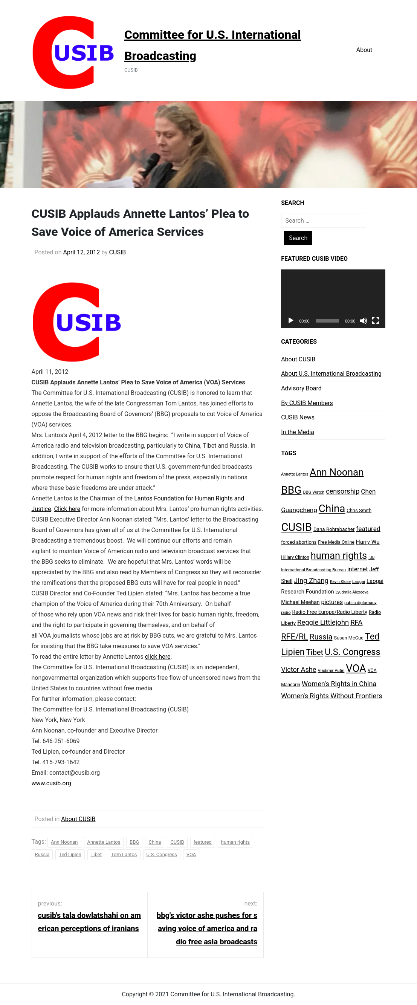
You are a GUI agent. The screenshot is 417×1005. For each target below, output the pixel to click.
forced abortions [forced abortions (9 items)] (298, 542)
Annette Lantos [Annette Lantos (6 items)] (294, 474)
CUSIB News (298, 417)
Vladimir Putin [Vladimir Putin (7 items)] (331, 670)
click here (158, 656)
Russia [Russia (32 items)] (321, 636)
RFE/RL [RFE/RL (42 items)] (294, 636)
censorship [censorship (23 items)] (342, 491)
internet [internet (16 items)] (357, 569)
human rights (235, 842)
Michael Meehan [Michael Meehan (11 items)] (300, 602)
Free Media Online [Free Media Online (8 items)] (336, 542)
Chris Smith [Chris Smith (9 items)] (359, 510)
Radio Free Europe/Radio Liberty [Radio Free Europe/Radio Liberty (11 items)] (329, 612)
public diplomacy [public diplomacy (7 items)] (360, 602)
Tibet (96, 854)
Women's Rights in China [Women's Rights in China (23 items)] (339, 684)
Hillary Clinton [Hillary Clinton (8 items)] (295, 557)
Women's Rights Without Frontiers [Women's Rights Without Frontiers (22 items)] (331, 696)
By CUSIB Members (307, 403)
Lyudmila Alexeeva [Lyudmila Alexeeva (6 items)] (352, 592)
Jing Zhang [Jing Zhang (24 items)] (311, 581)
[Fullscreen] (375, 320)
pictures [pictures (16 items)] (332, 602)
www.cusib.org (51, 783)
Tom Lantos (124, 854)
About (364, 50)
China (154, 842)
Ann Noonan (64, 842)
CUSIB (117, 252)
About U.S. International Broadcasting (331, 373)
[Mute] (363, 320)
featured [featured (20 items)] (368, 528)
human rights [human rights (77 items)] (339, 555)
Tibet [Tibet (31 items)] (314, 652)
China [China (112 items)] (332, 508)
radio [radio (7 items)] (285, 612)
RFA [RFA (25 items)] (356, 622)
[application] (333, 298)
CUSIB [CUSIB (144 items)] (296, 527)
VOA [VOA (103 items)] (356, 668)
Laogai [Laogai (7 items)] (358, 581)
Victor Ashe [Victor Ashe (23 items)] (298, 669)
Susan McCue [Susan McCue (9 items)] (349, 638)
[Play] (291, 320)
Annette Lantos (104, 842)
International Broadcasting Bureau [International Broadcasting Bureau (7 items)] (313, 569)
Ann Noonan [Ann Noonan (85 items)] (337, 472)
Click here (67, 508)
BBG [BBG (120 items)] (291, 490)
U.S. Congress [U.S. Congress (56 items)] (352, 652)
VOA (191, 854)
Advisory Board (301, 388)
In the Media (297, 432)
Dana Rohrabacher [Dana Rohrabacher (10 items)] (333, 529)
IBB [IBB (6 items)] (371, 557)
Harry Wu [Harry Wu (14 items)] (368, 541)
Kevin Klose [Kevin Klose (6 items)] (340, 581)
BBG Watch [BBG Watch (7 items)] (313, 492)
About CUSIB (78, 819)
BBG (134, 842)
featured (203, 842)
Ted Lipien (70, 854)
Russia (42, 854)
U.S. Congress (162, 854)
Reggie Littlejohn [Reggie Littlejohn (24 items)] (323, 622)
